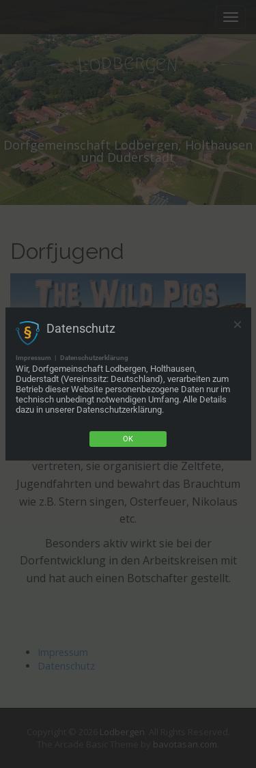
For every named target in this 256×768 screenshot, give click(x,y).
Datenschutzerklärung (94, 357)
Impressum (33, 357)
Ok (128, 439)
